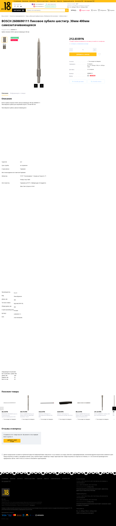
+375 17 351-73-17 (51, 4)
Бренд (73, 10)
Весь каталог (5, 16)
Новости (59, 1)
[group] (39, 60)
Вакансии (25, 1)
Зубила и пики (63, 16)
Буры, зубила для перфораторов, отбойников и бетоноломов (42, 16)
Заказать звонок (50, 6)
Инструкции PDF (89, 1)
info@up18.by (90, 487)
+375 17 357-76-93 (92, 485)
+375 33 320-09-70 (80, 497)
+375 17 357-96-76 (94, 481)
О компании (17, 1)
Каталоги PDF (79, 1)
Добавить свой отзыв (12, 440)
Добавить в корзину (83, 54)
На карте (32, 505)
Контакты (32, 1)
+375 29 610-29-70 (103, 496)
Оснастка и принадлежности (17, 16)
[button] (36, 86)
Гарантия (53, 1)
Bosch (15, 293)
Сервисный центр (68, 1)
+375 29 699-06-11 (39, 4)
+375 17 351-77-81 (85, 496)
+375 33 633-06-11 (39, 6)
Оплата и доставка (42, 1)
